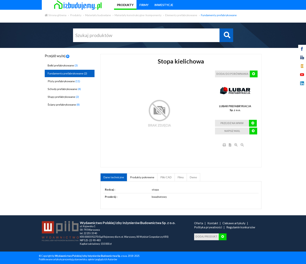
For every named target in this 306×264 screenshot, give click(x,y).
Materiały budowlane (98, 15)
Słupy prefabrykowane (63, 96)
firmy (144, 5)
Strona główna (55, 15)
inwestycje (163, 5)
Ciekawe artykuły (233, 223)
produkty (125, 5)
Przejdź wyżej (57, 56)
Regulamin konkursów (240, 227)
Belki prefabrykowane (63, 65)
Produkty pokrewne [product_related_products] (142, 177)
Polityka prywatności (208, 227)
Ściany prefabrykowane (64, 104)
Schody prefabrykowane (64, 89)
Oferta (198, 223)
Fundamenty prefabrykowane (219, 15)
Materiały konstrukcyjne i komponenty (138, 15)
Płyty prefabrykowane (64, 81)
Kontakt (212, 223)
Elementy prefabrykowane (181, 15)
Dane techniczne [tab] (113, 177)
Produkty (75, 15)
